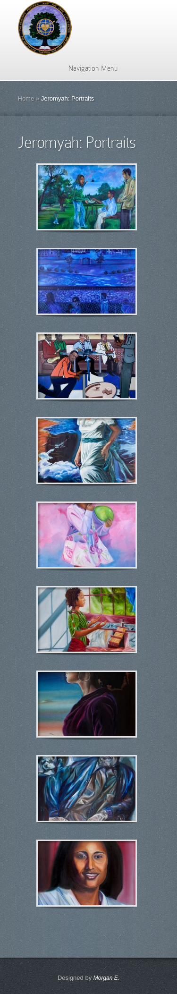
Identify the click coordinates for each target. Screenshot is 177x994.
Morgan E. (106, 978)
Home (26, 98)
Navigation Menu (87, 68)
